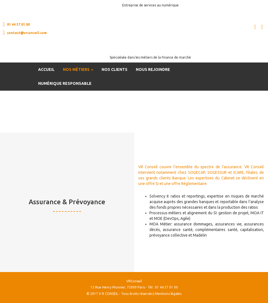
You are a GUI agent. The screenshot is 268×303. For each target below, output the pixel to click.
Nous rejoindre (153, 69)
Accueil (46, 69)
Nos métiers (78, 69)
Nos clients (114, 69)
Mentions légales (168, 293)
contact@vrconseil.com (25, 32)
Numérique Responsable (65, 83)
